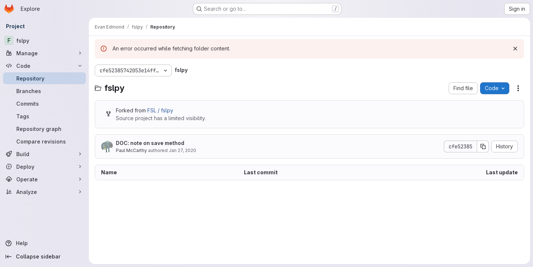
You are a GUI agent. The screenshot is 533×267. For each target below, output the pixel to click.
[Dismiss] (515, 48)
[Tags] (44, 116)
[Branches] (44, 91)
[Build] (44, 154)
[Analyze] (44, 192)
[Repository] (44, 78)
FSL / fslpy (160, 110)
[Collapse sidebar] (44, 257)
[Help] (44, 243)
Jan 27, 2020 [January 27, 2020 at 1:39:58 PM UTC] (182, 150)
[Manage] (44, 53)
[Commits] (44, 103)
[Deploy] (44, 166)
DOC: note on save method (150, 143)
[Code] (44, 66)
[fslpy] (44, 40)
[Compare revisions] (44, 141)
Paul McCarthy (131, 150)
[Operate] (44, 179)
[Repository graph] (44, 129)
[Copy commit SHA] (483, 146)
